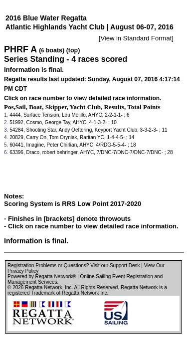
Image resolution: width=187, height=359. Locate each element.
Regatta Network (43, 287)
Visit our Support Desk (115, 265)
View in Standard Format (136, 38)
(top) (73, 50)
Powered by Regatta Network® (41, 276)
